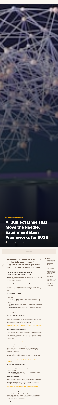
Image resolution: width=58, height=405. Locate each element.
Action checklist (50, 283)
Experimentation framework (50, 264)
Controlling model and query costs (51, 266)
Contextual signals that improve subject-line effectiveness (51, 272)
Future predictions (50, 282)
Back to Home (5, 1)
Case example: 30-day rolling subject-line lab (51, 280)
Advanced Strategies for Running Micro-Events (16, 359)
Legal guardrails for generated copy (50, 269)
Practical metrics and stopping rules (51, 276)
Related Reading (50, 285)
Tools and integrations (51, 277)
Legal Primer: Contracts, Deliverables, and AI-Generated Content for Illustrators (23, 341)
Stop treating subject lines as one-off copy (51, 261)
